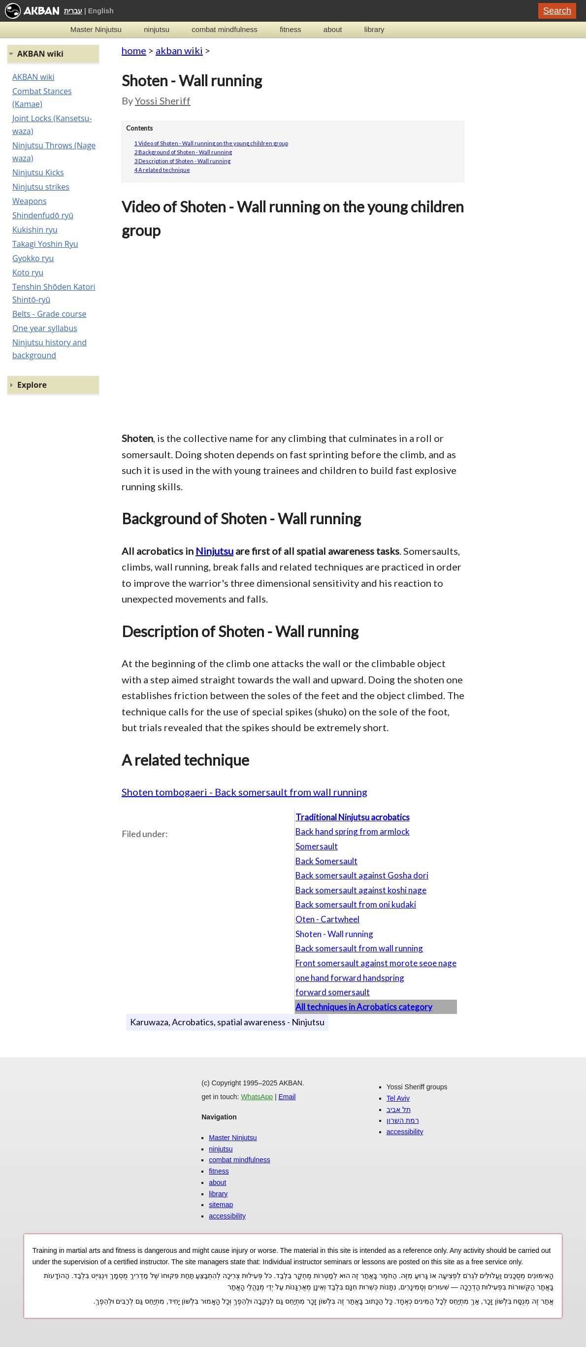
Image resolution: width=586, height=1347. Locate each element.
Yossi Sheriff (163, 100)
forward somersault (332, 992)
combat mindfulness (224, 29)
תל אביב (399, 1109)
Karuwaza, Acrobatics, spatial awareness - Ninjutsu (227, 1021)
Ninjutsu (214, 551)
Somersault (316, 846)
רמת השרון (403, 1120)
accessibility (227, 1216)
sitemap (221, 1205)
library (374, 29)
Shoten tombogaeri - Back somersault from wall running (244, 792)
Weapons (29, 201)
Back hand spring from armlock (352, 831)
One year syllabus (44, 328)
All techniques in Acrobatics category (363, 1007)
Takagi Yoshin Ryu (45, 243)
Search (557, 11)
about (333, 29)
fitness (290, 29)
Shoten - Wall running (334, 934)
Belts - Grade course (49, 313)
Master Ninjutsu (96, 29)
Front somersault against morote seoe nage (375, 963)
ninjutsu (156, 29)
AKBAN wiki (33, 76)
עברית (73, 11)
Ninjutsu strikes (40, 186)
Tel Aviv (398, 1098)
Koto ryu (27, 272)
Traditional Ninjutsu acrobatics (352, 817)
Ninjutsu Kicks (38, 172)
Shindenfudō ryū (42, 215)
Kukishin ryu (35, 229)
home (134, 50)
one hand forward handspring (349, 978)
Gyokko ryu (33, 258)
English (101, 11)
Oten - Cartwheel (327, 919)
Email (286, 1097)
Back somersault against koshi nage (360, 890)
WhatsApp (257, 1097)
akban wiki (179, 50)
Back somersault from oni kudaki (355, 904)
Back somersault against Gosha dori (361, 875)
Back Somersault (326, 861)
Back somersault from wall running (359, 948)
